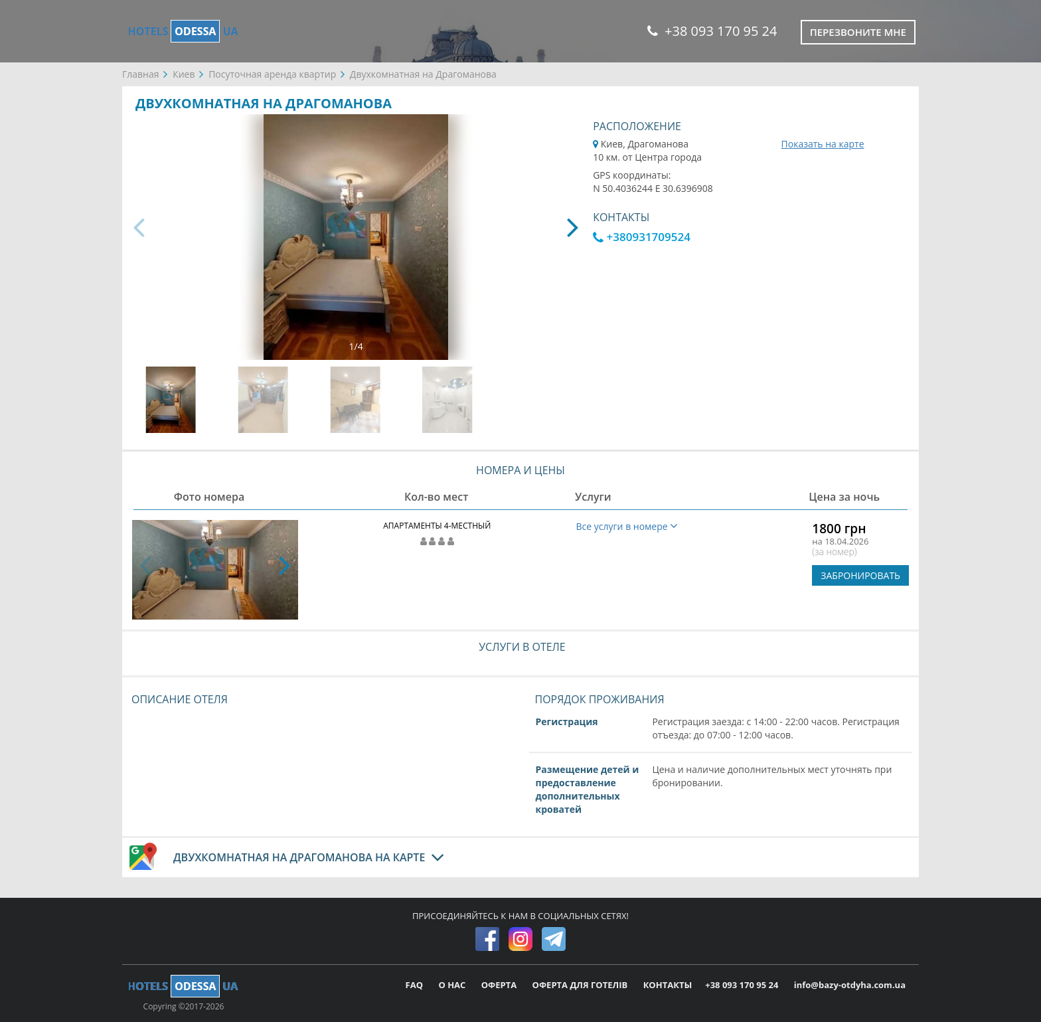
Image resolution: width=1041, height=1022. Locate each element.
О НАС (452, 985)
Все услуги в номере (627, 526)
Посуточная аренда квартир (272, 74)
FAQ (416, 985)
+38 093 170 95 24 (712, 31)
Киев (184, 74)
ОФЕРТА (500, 985)
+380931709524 (641, 236)
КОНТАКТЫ (667, 985)
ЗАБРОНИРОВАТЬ (860, 575)
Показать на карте (822, 143)
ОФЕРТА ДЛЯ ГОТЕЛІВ (581, 985)
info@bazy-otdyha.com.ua (850, 985)
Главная (140, 74)
